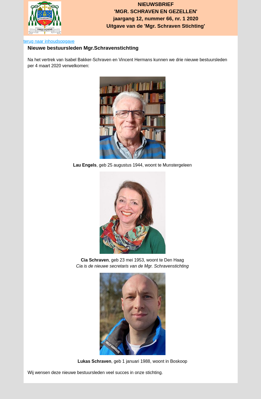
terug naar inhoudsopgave (49, 41)
